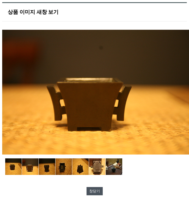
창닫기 (94, 191)
